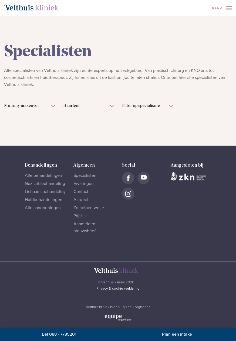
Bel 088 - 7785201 (59, 334)
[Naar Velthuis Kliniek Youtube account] (143, 178)
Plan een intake (177, 334)
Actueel (80, 199)
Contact (80, 191)
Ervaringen (83, 183)
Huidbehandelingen (43, 199)
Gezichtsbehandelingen (47, 183)
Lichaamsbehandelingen (48, 191)
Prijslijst (80, 216)
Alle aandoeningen (43, 207)
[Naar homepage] (31, 7)
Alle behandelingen (43, 175)
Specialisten (84, 175)
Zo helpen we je (88, 207)
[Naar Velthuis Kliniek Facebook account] (128, 178)
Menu (222, 8)
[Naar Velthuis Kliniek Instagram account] (128, 194)
